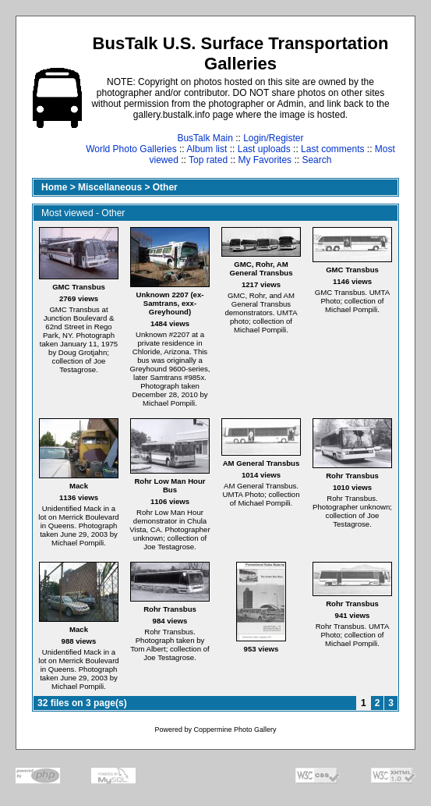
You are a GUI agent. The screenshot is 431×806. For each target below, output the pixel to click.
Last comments (332, 149)
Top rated (208, 159)
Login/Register (273, 138)
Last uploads (264, 149)
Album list (206, 149)
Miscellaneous (110, 187)
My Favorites (264, 159)
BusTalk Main (204, 138)
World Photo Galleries (131, 149)
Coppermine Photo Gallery (234, 729)
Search (316, 159)
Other (165, 187)
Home (54, 187)
